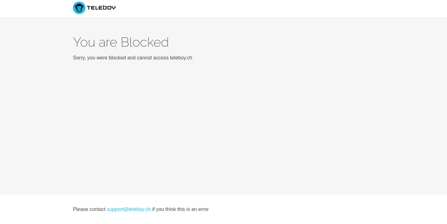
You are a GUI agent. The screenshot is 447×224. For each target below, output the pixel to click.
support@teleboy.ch (129, 209)
